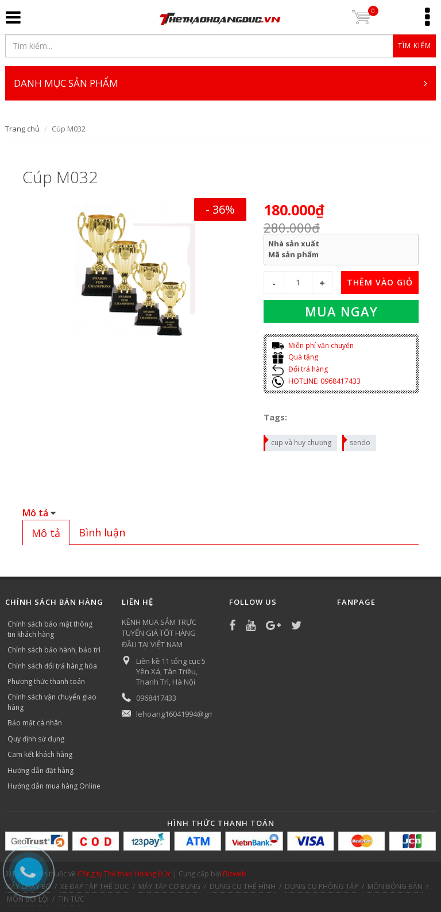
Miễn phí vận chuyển (313, 345)
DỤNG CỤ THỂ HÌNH (243, 886)
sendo (356, 441)
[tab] (45, 532)
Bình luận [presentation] (102, 532)
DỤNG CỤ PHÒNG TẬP (321, 886)
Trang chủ (22, 128)
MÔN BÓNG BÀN (395, 886)
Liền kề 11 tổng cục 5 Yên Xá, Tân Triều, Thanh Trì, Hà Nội (171, 671)
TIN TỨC (71, 899)
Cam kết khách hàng (39, 754)
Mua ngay (341, 311)
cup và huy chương (298, 441)
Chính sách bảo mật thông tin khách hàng (49, 629)
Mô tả (35, 513)
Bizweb (234, 874)
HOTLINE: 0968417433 (316, 381)
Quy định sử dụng (35, 739)
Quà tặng (295, 357)
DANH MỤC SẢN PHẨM (220, 83)
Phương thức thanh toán (46, 681)
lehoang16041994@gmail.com (187, 714)
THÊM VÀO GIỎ (380, 282)
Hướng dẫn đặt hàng (40, 770)
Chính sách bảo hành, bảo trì (53, 650)
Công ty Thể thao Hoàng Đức (124, 874)
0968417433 (156, 698)
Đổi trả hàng (300, 369)
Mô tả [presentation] (46, 533)
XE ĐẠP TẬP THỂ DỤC (94, 886)
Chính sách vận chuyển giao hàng (51, 702)
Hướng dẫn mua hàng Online (53, 786)
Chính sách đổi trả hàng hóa (52, 666)
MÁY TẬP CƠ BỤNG (169, 886)
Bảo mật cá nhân (34, 723)
